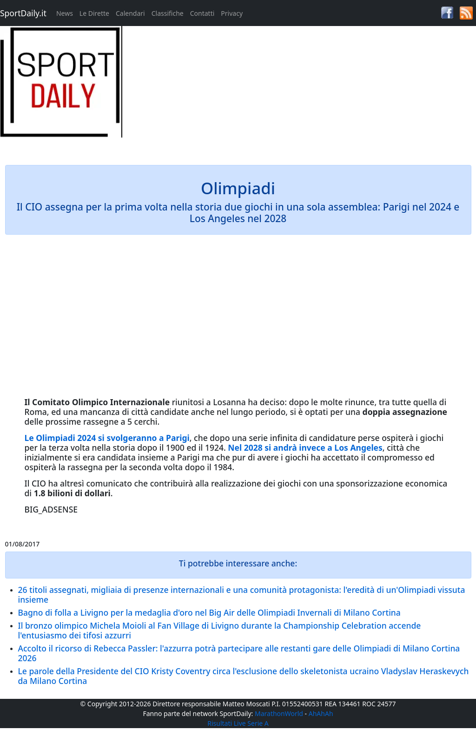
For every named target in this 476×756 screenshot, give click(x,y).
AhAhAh (321, 713)
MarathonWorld (279, 713)
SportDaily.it (23, 13)
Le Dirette (94, 13)
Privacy (232, 13)
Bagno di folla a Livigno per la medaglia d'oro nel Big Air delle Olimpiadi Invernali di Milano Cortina (209, 612)
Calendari (130, 13)
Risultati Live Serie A (238, 723)
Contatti (202, 13)
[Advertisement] (297, 91)
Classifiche (168, 13)
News (64, 13)
